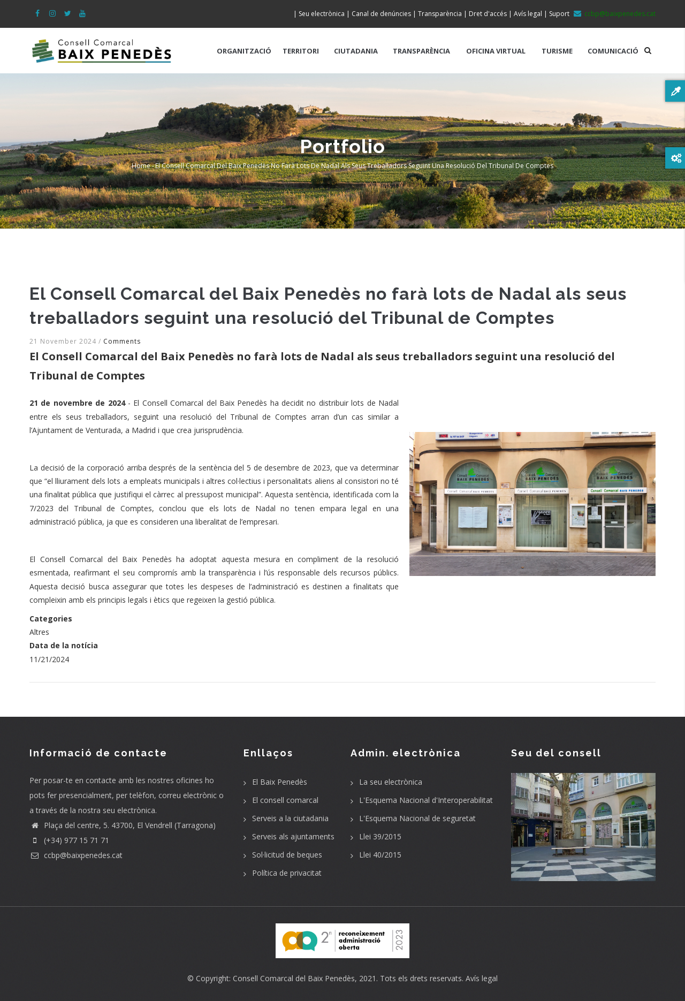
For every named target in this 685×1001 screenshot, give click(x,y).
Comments (122, 341)
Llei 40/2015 (380, 855)
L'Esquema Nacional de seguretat (417, 818)
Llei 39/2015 (380, 836)
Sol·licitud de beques (287, 855)
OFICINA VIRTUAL (496, 51)
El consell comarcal (285, 800)
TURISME (557, 51)
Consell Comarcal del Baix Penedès (294, 978)
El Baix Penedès (279, 782)
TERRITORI (301, 51)
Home (141, 165)
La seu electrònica (390, 782)
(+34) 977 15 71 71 (69, 840)
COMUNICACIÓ (613, 51)
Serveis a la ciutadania (290, 818)
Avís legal (482, 978)
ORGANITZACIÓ (244, 51)
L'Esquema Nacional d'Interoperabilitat (426, 800)
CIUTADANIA (356, 51)
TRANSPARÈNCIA (421, 51)
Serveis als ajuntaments (293, 836)
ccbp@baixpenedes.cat (76, 855)
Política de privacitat (287, 873)
